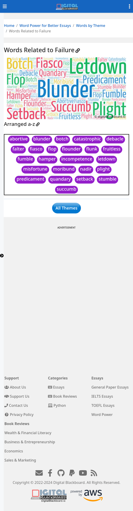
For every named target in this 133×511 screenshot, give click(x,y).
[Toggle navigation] (5, 6)
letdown (106, 159)
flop (52, 149)
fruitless (112, 149)
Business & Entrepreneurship (29, 441)
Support (11, 378)
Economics (13, 451)
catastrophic (87, 139)
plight (103, 169)
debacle (114, 139)
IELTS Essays (102, 396)
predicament (30, 179)
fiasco (36, 149)
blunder (42, 139)
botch (62, 139)
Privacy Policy (19, 414)
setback (84, 179)
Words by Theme (90, 25)
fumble (25, 159)
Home (9, 25)
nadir (85, 169)
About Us (15, 387)
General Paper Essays (110, 387)
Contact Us (16, 405)
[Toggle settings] (129, 6)
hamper (47, 159)
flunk (91, 149)
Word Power (102, 414)
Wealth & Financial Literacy (27, 432)
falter (18, 149)
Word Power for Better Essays (45, 25)
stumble (107, 179)
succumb (66, 189)
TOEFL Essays (102, 405)
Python (57, 405)
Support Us (16, 396)
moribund (64, 169)
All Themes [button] (66, 208)
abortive (19, 139)
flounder (71, 149)
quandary (60, 179)
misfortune (35, 169)
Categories (58, 378)
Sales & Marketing (20, 460)
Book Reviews (62, 396)
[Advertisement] (66, 262)
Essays (56, 387)
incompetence (76, 159)
